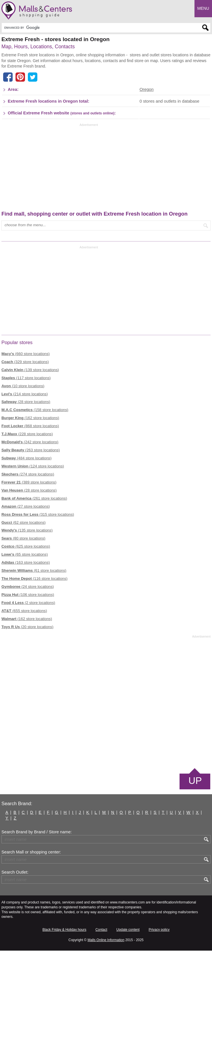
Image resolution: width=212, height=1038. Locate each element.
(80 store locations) (23, 625)
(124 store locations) (32, 553)
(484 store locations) (26, 545)
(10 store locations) (23, 473)
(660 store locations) (25, 441)
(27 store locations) (25, 593)
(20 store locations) (27, 714)
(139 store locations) (30, 457)
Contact (101, 1017)
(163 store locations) (25, 650)
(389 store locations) (28, 569)
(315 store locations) (37, 601)
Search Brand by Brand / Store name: (36, 919)
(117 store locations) (26, 465)
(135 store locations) (27, 617)
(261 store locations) (34, 585)
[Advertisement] (49, 97)
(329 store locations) (25, 449)
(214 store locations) (24, 481)
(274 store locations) (27, 561)
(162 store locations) (30, 505)
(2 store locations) (28, 690)
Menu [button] (203, 8)
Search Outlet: (14, 959)
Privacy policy (159, 1017)
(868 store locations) (30, 513)
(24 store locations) (27, 674)
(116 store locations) (34, 666)
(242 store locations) (29, 529)
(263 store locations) (30, 537)
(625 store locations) (25, 634)
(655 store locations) (24, 698)
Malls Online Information (106, 1027)
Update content (128, 1017)
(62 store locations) (23, 609)
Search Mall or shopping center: (31, 939)
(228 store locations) (27, 521)
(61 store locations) (33, 658)
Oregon (147, 176)
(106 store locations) (27, 682)
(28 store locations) (25, 489)
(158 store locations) (34, 497)
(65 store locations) (24, 642)
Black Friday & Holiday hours (64, 1017)
